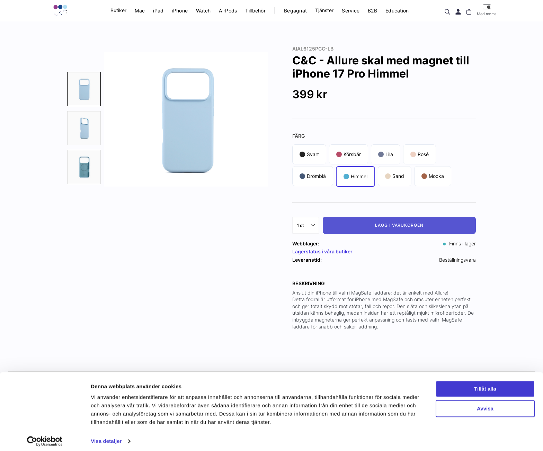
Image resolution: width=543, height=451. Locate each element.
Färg (298, 136)
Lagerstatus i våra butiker (322, 251)
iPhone (180, 10)
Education (397, 10)
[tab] (84, 89)
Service (350, 10)
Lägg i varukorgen (399, 225)
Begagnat (295, 10)
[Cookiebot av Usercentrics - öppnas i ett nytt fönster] (45, 437)
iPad (158, 10)
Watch (203, 10)
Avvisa (485, 404)
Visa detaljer (106, 437)
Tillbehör (255, 10)
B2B (372, 10)
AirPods (228, 10)
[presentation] (84, 89)
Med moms (487, 10)
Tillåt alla (485, 385)
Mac (140, 10)
